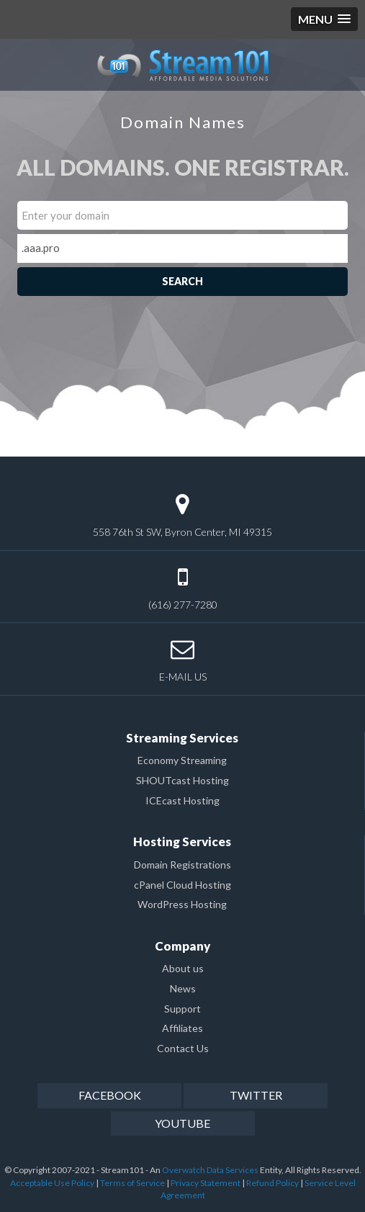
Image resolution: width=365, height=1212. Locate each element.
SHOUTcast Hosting (182, 780)
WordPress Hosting (182, 904)
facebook (109, 1095)
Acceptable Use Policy (52, 1182)
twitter (256, 1095)
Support (182, 1008)
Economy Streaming (182, 760)
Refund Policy (272, 1182)
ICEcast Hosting (182, 800)
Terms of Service (132, 1182)
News (183, 988)
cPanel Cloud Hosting (182, 885)
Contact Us (183, 1048)
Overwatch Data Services (210, 1169)
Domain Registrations (182, 864)
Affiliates (182, 1028)
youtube (182, 1123)
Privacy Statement (205, 1182)
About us (183, 968)
